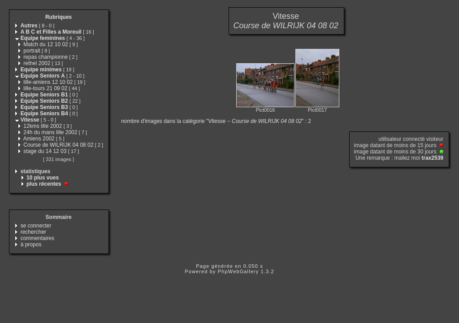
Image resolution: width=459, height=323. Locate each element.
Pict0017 (317, 110)
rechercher (33, 232)
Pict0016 (265, 110)
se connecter (36, 226)
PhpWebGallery (238, 271)
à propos (31, 244)
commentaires (37, 238)
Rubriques (58, 17)
